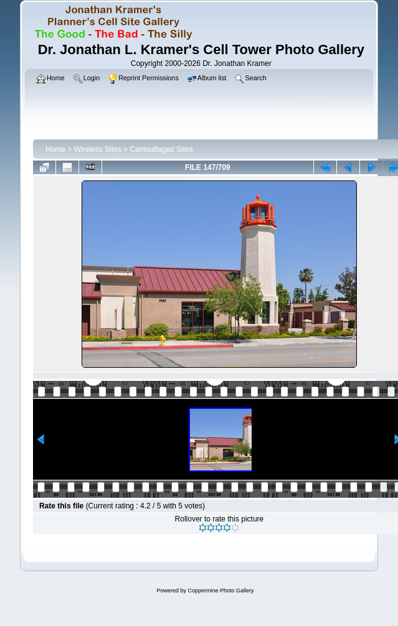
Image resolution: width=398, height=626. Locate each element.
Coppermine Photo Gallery (220, 590)
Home (55, 149)
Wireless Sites (97, 149)
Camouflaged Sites (161, 149)
